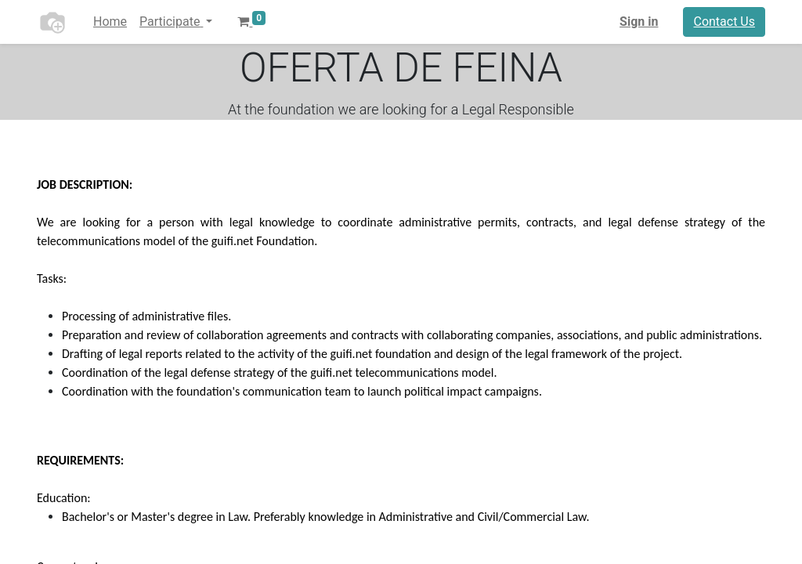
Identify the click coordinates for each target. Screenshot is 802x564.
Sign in (639, 21)
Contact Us (724, 21)
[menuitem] (110, 22)
